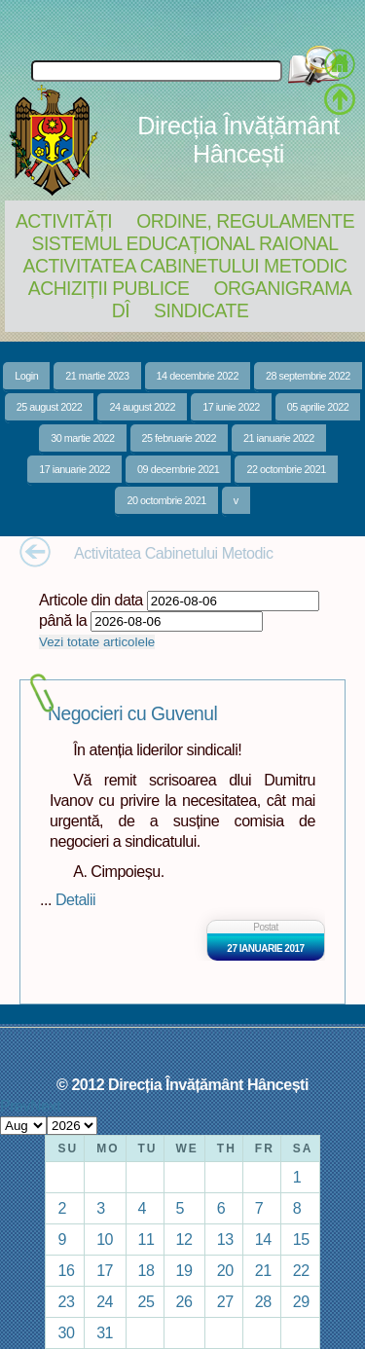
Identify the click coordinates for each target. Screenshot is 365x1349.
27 (225, 1301)
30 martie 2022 (82, 438)
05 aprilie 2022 (318, 407)
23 (65, 1301)
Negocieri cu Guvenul (132, 714)
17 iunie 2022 (231, 407)
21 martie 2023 (96, 376)
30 (65, 1332)
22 (301, 1270)
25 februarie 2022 (179, 438)
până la (63, 620)
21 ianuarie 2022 (278, 438)
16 (65, 1270)
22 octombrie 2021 (285, 469)
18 (146, 1270)
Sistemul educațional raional (185, 243)
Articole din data (91, 599)
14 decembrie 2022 (197, 376)
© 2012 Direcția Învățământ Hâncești (182, 1084)
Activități (64, 221)
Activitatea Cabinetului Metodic (184, 265)
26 (184, 1301)
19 (184, 1270)
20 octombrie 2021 (166, 500)
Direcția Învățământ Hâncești (238, 139)
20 (225, 1270)
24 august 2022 (142, 407)
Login (26, 376)
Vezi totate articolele (97, 642)
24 (104, 1301)
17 (104, 1270)
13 (225, 1239)
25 (146, 1301)
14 (263, 1239)
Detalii (75, 899)
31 (104, 1332)
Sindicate (201, 310)
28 (263, 1301)
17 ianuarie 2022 (74, 469)
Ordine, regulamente (245, 221)
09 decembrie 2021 (178, 469)
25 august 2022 (50, 407)
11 (146, 1239)
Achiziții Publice (109, 288)
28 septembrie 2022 (308, 376)
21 (263, 1270)
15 (301, 1239)
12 (184, 1239)
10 (104, 1239)
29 (301, 1301)
